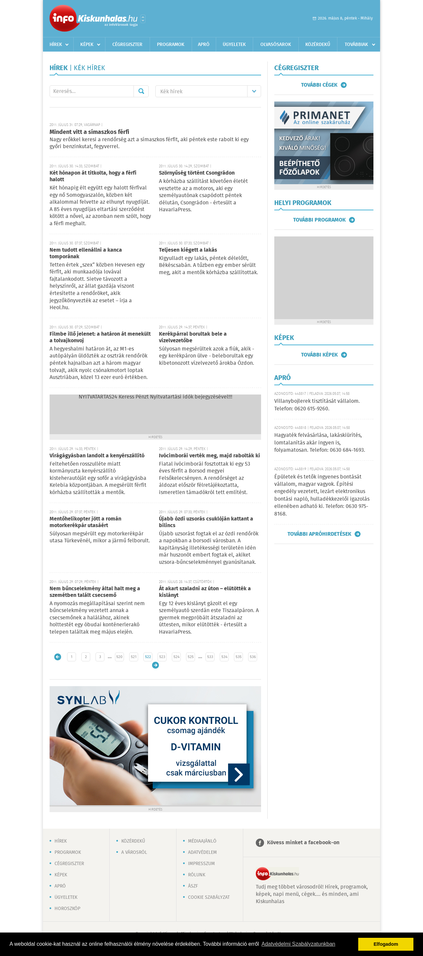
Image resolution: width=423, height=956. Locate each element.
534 (224, 657)
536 (253, 657)
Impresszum (201, 863)
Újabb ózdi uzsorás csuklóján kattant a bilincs (206, 522)
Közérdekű (317, 44)
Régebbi (155, 665)
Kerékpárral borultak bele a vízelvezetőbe (193, 337)
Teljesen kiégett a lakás (188, 250)
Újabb (58, 657)
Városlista (142, 19)
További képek (319, 355)
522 (148, 657)
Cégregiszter (127, 44)
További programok (319, 220)
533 (210, 657)
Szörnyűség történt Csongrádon (197, 173)
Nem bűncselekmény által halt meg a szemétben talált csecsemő (95, 592)
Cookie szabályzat (209, 897)
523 (162, 657)
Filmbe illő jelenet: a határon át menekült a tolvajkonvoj (100, 337)
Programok (170, 44)
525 (191, 657)
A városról (134, 852)
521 (133, 657)
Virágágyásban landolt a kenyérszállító (97, 456)
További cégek (319, 85)
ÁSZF (193, 886)
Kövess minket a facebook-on (303, 843)
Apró (204, 44)
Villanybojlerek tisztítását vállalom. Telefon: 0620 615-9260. (317, 405)
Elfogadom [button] (386, 944)
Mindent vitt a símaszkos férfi (89, 132)
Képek (87, 44)
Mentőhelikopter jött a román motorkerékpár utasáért (85, 522)
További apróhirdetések (319, 534)
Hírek (56, 44)
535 (239, 657)
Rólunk (196, 875)
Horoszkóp (67, 908)
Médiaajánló (202, 841)
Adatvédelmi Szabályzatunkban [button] (298, 944)
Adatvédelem (202, 852)
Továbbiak (356, 44)
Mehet (141, 91)
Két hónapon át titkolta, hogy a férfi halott (93, 176)
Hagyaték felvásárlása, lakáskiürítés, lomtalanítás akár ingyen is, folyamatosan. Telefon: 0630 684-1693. (319, 442)
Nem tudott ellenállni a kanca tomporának (86, 253)
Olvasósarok (275, 44)
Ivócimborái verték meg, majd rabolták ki (209, 456)
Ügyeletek (234, 44)
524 (176, 657)
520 (119, 657)
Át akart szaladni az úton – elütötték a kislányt (205, 592)
